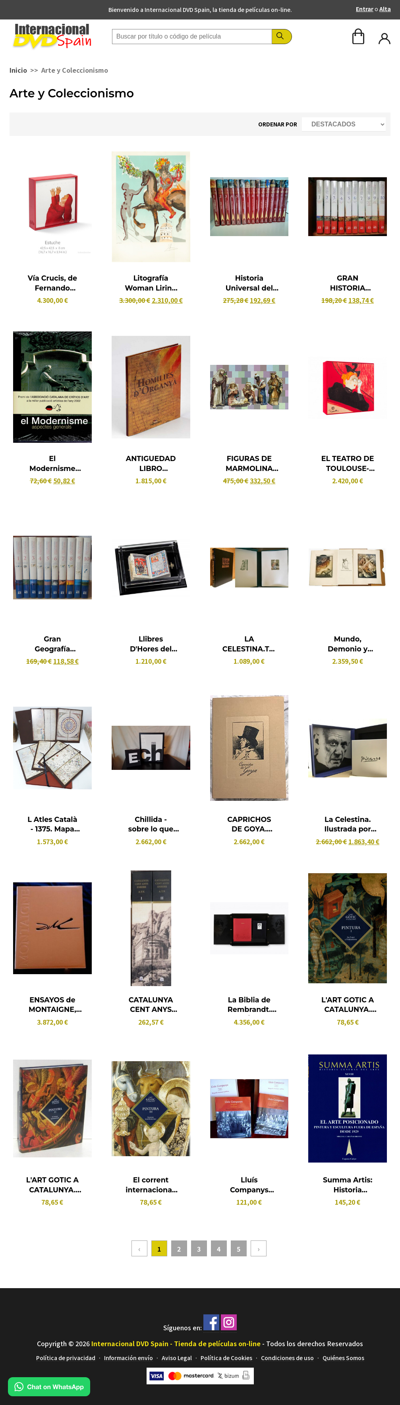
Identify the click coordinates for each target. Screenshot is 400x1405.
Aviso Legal (177, 1358)
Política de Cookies (226, 1358)
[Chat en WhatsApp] (49, 1393)
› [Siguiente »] (258, 1249)
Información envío (128, 1358)
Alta (385, 9)
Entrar (364, 9)
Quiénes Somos (343, 1358)
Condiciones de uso (287, 1358)
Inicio (18, 70)
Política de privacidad (65, 1358)
